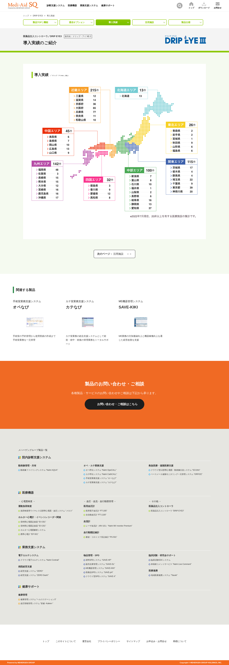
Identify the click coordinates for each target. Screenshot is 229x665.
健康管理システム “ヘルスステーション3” (38, 599)
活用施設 (149, 22)
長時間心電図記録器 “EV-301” (33, 522)
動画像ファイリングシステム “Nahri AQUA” (39, 470)
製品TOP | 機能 (40, 22)
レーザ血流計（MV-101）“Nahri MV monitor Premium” (109, 526)
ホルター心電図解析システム (33, 530)
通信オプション (77, 22)
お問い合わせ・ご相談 (117, 404)
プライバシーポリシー (109, 641)
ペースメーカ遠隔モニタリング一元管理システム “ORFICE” (176, 474)
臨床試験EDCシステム (160, 560)
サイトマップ (133, 641)
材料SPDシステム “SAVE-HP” (98, 560)
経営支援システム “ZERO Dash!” (35, 575)
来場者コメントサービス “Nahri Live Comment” (171, 564)
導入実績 (113, 22)
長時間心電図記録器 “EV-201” (33, 526)
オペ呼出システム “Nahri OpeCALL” (101, 470)
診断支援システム (56, 5)
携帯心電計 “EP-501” (29, 534)
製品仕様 (185, 22)
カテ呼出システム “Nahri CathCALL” (101, 474)
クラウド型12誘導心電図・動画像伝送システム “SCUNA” (175, 470)
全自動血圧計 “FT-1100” (96, 515)
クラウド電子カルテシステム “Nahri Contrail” (40, 560)
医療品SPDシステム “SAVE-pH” (99, 572)
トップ (45, 641)
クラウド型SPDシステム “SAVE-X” (101, 576)
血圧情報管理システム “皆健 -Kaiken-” (37, 603)
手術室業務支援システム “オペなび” (101, 478)
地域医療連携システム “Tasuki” (164, 575)
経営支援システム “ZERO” (32, 571)
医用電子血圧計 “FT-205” (96, 511)
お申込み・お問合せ (156, 641)
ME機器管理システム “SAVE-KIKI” (100, 568)
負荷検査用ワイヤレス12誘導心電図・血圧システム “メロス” (47, 511)
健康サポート (108, 5)
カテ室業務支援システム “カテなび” (101, 482)
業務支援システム (89, 5)
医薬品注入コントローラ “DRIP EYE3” (167, 511)
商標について (180, 641)
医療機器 (72, 5)
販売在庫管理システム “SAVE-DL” (100, 564)
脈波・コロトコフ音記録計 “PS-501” (101, 537)
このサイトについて (66, 641)
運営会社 (86, 641)
